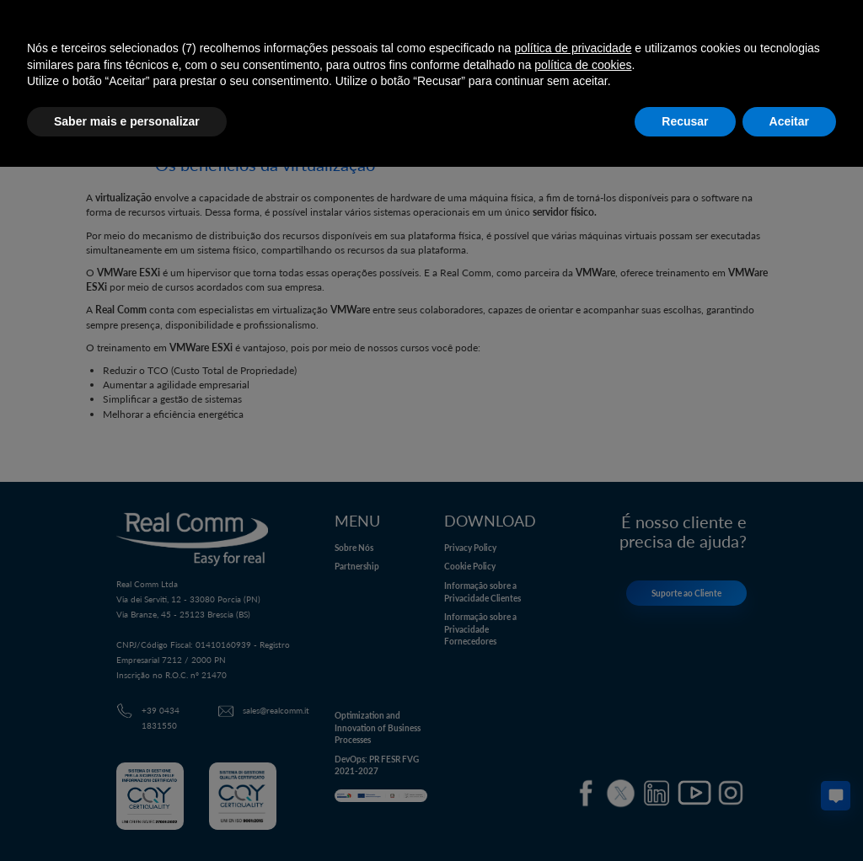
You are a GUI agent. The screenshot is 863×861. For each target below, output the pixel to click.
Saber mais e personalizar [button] (127, 121)
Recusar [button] (685, 121)
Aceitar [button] (789, 121)
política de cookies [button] (582, 65)
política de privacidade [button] (572, 48)
